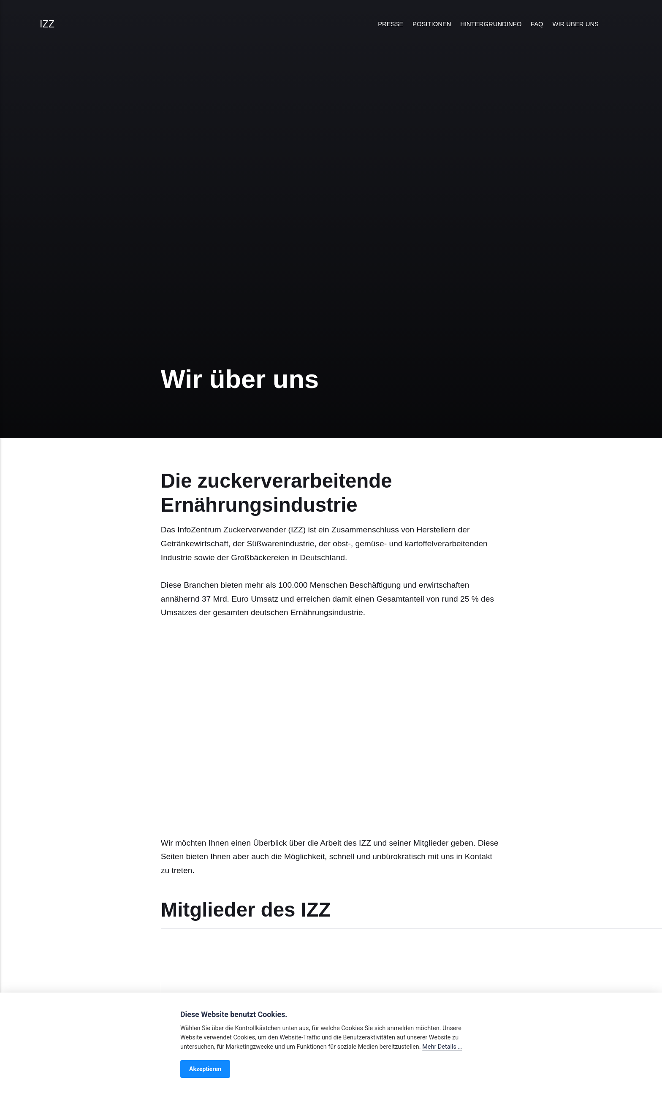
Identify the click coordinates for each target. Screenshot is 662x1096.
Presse (390, 24)
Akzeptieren (205, 1069)
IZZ (47, 24)
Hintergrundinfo (490, 24)
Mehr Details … (442, 1046)
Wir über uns (575, 24)
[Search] (616, 24)
